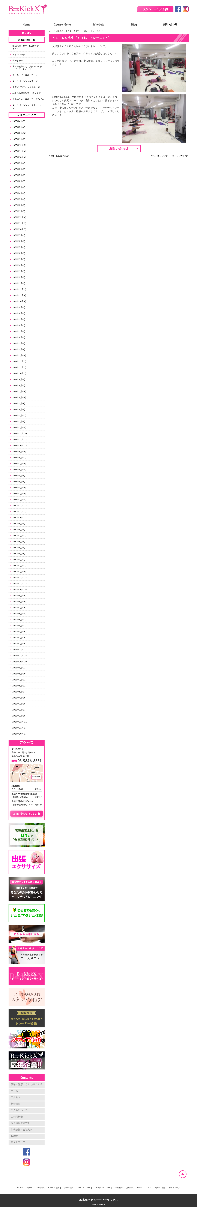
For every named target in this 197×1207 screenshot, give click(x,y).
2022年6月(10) (19, 397)
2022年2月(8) (18, 421)
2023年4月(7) (18, 337)
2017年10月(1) (19, 734)
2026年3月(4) (18, 127)
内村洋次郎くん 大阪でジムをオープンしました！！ (28, 67)
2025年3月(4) (18, 199)
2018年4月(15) (19, 698)
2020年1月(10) (19, 571)
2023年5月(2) (18, 331)
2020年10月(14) (19, 517)
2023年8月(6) (18, 313)
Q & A (148, 1188)
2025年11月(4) (19, 151)
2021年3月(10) (19, 487)
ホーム (52, 31)
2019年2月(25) (19, 637)
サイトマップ (18, 1142)
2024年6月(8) (18, 253)
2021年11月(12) (19, 439)
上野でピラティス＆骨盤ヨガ (26, 87)
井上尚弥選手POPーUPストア (26, 93)
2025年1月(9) (18, 211)
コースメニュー (83, 1188)
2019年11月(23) (19, 583)
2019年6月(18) (19, 613)
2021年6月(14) (19, 469)
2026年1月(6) (18, 139)
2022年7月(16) (19, 391)
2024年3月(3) (18, 271)
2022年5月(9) (18, 403)
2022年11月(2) (19, 367)
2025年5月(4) (18, 187)
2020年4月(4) (18, 553)
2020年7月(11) (19, 535)
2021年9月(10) (19, 451)
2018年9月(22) (19, 667)
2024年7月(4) (18, 247)
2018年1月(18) (19, 716)
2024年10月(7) (19, 229)
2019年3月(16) (19, 631)
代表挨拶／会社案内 (21, 1129)
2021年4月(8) (18, 481)
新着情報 (15, 1104)
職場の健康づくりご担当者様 (26, 1084)
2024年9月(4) (18, 235)
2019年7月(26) (19, 607)
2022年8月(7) (18, 385)
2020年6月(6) (18, 541)
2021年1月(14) (19, 499)
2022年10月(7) (19, 373)
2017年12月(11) (19, 722)
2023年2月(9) (18, 349)
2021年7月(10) (19, 463)
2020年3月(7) (18, 559)
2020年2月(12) (19, 565)
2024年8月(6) (18, 241)
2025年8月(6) (18, 169)
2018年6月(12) (19, 686)
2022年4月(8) (18, 409)
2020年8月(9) (18, 529)
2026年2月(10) (19, 133)
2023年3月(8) (18, 343)
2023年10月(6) (19, 301)
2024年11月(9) (19, 223)
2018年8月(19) (19, 673)
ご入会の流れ (68, 1188)
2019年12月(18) (19, 577)
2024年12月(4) (19, 217)
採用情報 (130, 1188)
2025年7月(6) (18, 175)
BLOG (60, 31)
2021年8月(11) (19, 457)
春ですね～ (17, 60)
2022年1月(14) (19, 427)
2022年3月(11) (19, 415)
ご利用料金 (17, 1116)
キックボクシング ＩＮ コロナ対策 (169, 155)
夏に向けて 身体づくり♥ (24, 75)
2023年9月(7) (18, 307)
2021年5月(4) (18, 475)
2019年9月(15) (19, 595)
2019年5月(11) (19, 619)
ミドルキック (18, 54)
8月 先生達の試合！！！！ (64, 155)
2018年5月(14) (19, 692)
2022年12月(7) (19, 361)
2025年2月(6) (18, 205)
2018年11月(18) (19, 655)
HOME (20, 1188)
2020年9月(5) (18, 523)
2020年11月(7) (19, 511)
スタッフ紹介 (159, 1188)
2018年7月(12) (19, 679)
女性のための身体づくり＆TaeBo (28, 99)
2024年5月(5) (18, 259)
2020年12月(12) (19, 505)
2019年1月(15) (19, 643)
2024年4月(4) (18, 265)
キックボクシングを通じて (25, 81)
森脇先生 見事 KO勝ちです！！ (25, 47)
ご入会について (19, 1110)
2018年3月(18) (19, 704)
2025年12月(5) (19, 145)
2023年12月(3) (19, 289)
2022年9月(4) (18, 379)
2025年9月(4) (18, 163)
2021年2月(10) (19, 493)
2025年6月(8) (18, 181)
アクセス (15, 1097)
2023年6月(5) (18, 325)
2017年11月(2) (19, 728)
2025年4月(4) (18, 193)
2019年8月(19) (19, 601)
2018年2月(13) (19, 710)
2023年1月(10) (19, 355)
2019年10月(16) (19, 589)
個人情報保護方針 (20, 1123)
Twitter (14, 1136)
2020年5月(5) (18, 547)
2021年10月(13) (19, 445)
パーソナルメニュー (102, 1188)
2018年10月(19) (19, 661)
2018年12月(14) (19, 649)
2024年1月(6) (18, 283)
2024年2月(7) (18, 277)
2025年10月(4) (19, 157)
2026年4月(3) (18, 121)
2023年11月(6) (19, 295)
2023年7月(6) (18, 319)
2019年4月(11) (19, 625)
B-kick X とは (53, 1188)
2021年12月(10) (19, 433)
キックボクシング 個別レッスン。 (27, 106)
